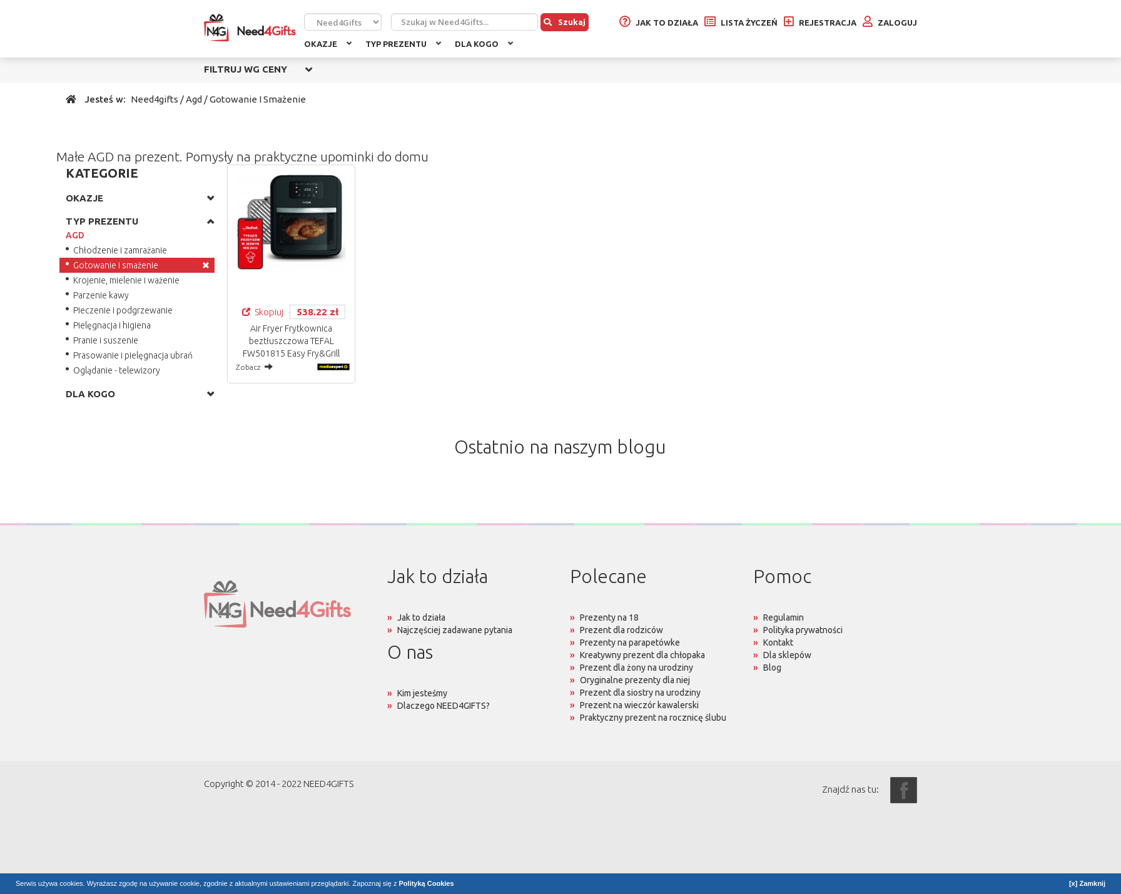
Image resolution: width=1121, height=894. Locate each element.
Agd (194, 99)
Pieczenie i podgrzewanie (123, 310)
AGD (75, 235)
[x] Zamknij (1087, 883)
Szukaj (565, 22)
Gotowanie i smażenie (115, 265)
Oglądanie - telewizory (116, 370)
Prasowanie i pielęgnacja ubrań (133, 355)
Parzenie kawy (101, 295)
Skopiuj (262, 312)
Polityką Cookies (426, 883)
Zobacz (254, 366)
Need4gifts (154, 99)
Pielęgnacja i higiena (112, 325)
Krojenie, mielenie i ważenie (126, 280)
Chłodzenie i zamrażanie (120, 250)
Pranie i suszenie (105, 340)
